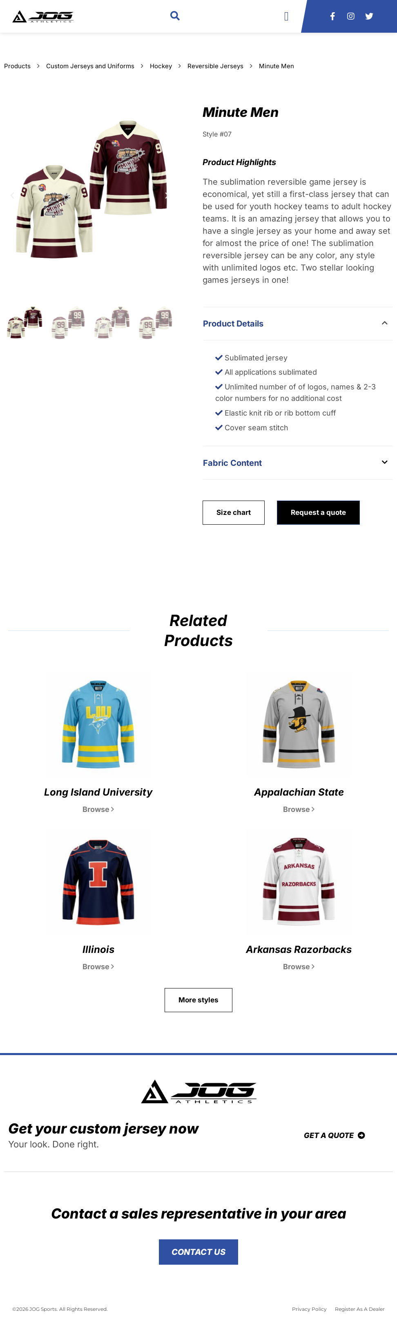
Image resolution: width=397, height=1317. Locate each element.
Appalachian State (299, 792)
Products (17, 66)
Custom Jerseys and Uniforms (90, 66)
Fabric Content (232, 463)
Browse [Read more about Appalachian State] (298, 809)
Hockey (161, 66)
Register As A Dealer (360, 1309)
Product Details (233, 324)
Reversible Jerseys (215, 66)
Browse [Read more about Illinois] (98, 966)
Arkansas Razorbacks (299, 949)
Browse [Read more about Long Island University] (98, 809)
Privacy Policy (309, 1309)
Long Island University (98, 792)
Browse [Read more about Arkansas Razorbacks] (298, 966)
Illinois (98, 949)
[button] (175, 16)
